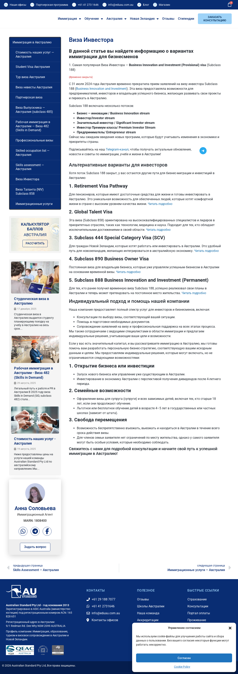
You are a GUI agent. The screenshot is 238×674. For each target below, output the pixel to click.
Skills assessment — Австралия (30, 167)
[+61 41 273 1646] (74, 5)
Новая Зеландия (144, 18)
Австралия (116, 18)
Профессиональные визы (34, 140)
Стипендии (186, 19)
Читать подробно (160, 204)
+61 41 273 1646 (88, 4)
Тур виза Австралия (30, 77)
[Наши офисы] (6, 5)
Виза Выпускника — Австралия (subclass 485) (34, 110)
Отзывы (168, 19)
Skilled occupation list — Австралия (33, 153)
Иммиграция (69, 18)
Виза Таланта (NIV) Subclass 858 (30, 191)
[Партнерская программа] (32, 5)
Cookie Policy (182, 666)
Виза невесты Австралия (34, 87)
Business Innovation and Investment (101, 89)
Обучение (94, 18)
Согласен (184, 658)
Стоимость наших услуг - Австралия (35, 441)
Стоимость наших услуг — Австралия (35, 54)
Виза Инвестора (27, 179)
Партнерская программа (52, 4)
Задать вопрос (35, 547)
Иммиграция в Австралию (32, 42)
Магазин (164, 4)
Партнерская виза (29, 97)
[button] (230, 626)
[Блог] (139, 5)
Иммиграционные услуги (34, 204)
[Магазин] (155, 5)
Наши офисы (18, 4)
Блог (146, 4)
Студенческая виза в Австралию (31, 301)
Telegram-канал (117, 149)
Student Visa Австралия (33, 67)
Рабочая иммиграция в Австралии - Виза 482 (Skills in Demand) (33, 373)
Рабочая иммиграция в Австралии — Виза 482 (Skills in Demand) (33, 126)
